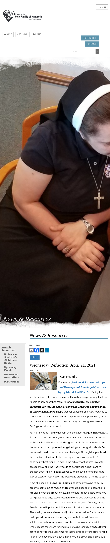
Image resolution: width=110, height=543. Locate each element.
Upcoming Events (10, 369)
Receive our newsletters (11, 376)
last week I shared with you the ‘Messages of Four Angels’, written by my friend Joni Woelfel (82, 387)
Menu (102, 7)
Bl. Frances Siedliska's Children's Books (10, 358)
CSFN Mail (22, 34)
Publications (11, 381)
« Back (35, 357)
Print (37, 34)
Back (8, 34)
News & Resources (8, 349)
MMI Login (92, 44)
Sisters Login (90, 38)
